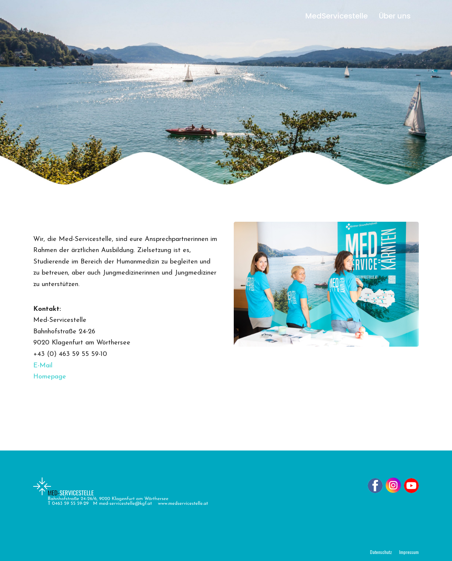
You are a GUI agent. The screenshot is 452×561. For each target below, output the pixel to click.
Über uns (395, 16)
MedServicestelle (336, 16)
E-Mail (42, 365)
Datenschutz (381, 552)
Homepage (49, 376)
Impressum (409, 552)
